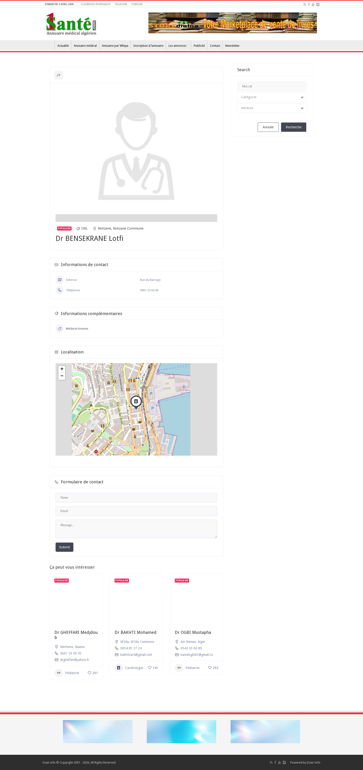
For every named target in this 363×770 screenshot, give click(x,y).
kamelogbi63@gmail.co (197, 654)
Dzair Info (313, 762)
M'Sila (124, 642)
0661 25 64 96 (149, 290)
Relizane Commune (128, 228)
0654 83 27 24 (131, 648)
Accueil (49, 45)
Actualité (63, 45)
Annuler (268, 127)
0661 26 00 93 (70, 653)
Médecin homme (72, 329)
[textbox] (272, 97)
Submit (64, 547)
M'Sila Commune (142, 642)
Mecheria (66, 647)
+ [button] (61, 369)
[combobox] (271, 97)
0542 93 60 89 (191, 648)
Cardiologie (129, 668)
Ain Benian (188, 642)
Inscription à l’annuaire (148, 45)
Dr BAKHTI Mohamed (135, 632)
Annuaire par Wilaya (115, 45)
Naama (79, 647)
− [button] (61, 376)
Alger (201, 642)
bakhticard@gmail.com (136, 654)
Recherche (294, 127)
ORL (84, 228)
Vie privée (121, 4)
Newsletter (232, 45)
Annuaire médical (85, 45)
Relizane (104, 228)
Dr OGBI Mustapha (193, 632)
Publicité (137, 4)
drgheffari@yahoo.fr (74, 660)
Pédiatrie (66, 673)
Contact (215, 45)
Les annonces (177, 45)
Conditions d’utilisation (95, 4)
